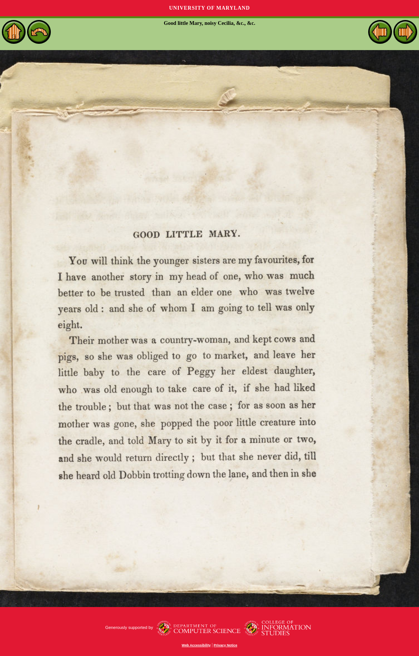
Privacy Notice (225, 645)
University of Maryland (209, 8)
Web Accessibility (196, 645)
